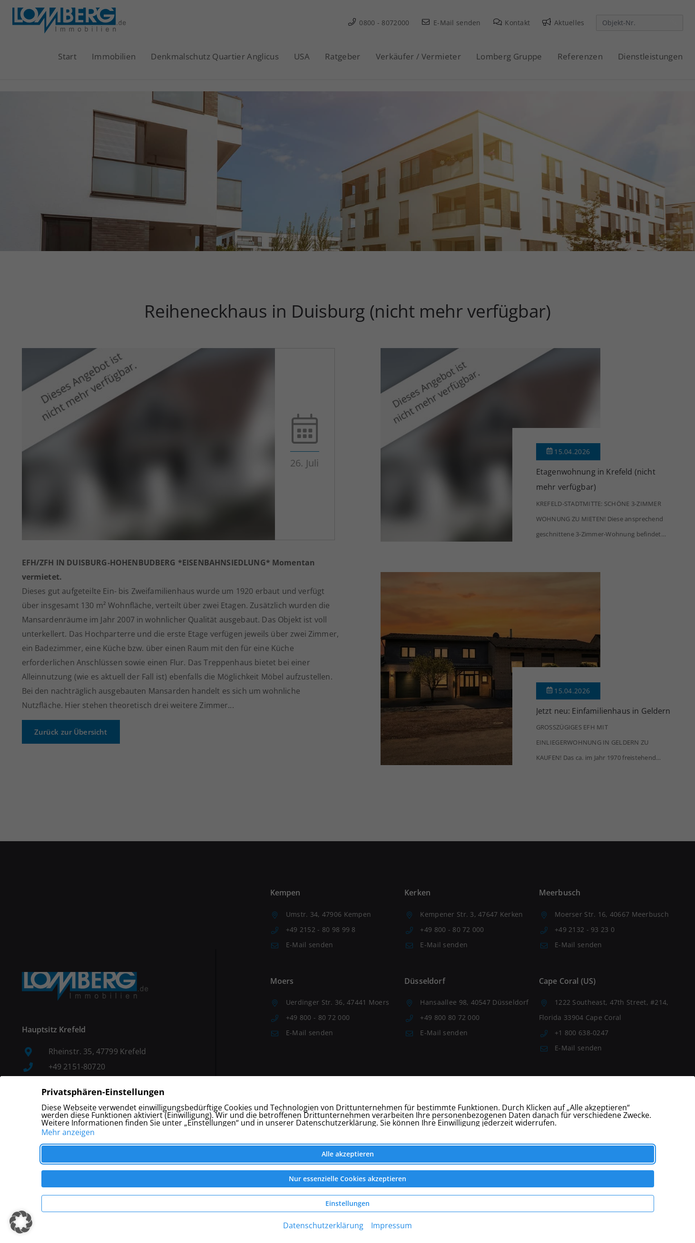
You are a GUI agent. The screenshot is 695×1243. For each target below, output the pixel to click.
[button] (21, 1222)
